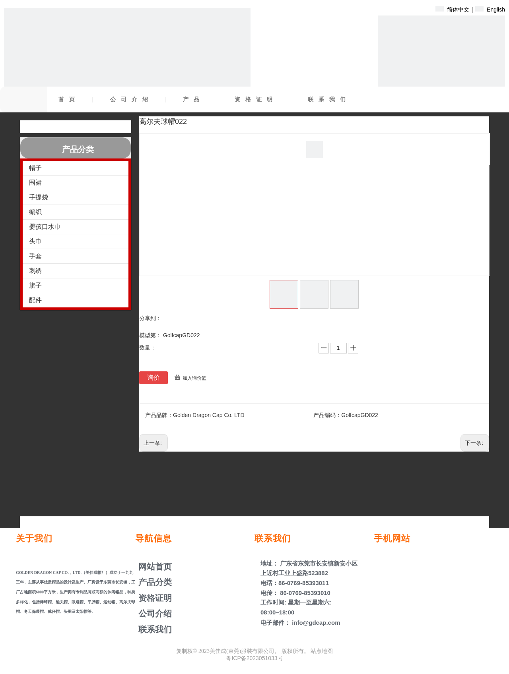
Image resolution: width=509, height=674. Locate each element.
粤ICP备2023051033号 (254, 658)
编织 (35, 212)
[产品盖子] (441, 79)
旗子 (35, 285)
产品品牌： (159, 415)
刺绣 (35, 270)
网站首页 (154, 566)
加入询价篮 (194, 378)
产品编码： (327, 415)
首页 (69, 99)
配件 (35, 300)
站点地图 (322, 651)
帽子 (35, 167)
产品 (193, 99)
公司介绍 (131, 99)
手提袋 (38, 197)
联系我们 (329, 99)
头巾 (35, 241)
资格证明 (256, 99)
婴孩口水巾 (45, 226)
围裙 (35, 182)
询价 (153, 377)
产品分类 (154, 582)
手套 (35, 256)
